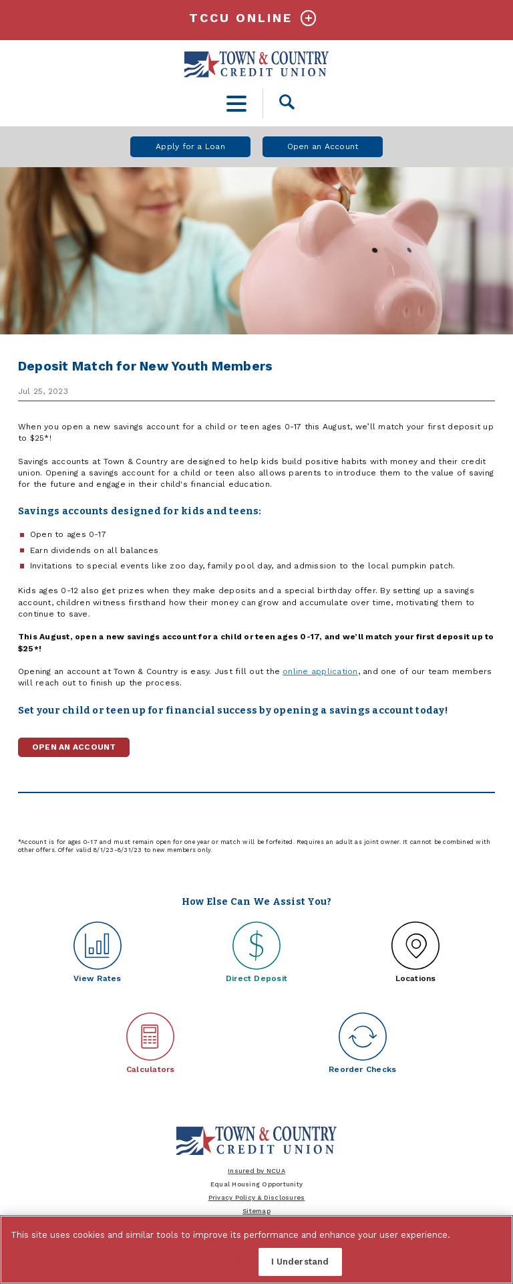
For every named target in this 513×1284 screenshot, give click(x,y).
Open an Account (323, 146)
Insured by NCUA (256, 1170)
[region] (256, 1249)
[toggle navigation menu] (236, 103)
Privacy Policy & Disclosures (256, 1197)
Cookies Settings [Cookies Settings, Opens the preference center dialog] (204, 1262)
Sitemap (256, 1210)
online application (320, 671)
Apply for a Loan (190, 146)
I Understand (300, 1262)
